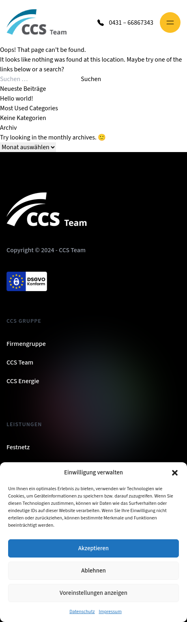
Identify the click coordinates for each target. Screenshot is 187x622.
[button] (175, 473)
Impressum (110, 611)
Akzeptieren (93, 548)
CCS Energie (22, 381)
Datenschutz (82, 611)
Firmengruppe (26, 343)
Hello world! (16, 98)
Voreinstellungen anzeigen (93, 593)
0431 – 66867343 (131, 22)
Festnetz (18, 447)
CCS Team (19, 362)
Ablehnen (93, 570)
